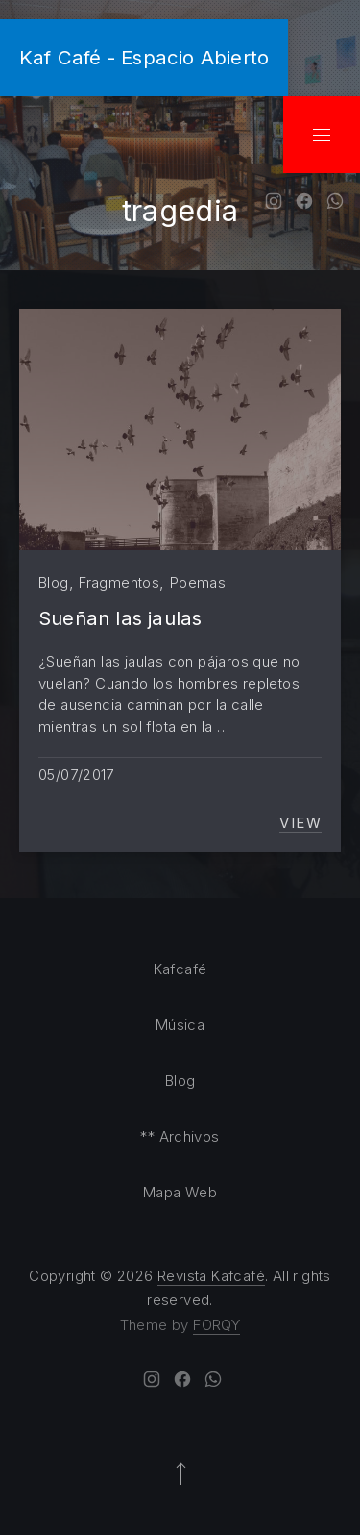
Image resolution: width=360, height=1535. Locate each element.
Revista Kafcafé (211, 1276)
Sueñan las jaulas (120, 618)
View (300, 823)
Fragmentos (119, 582)
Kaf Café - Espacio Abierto (144, 57)
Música (180, 1025)
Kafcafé (180, 969)
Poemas (198, 582)
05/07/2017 (76, 775)
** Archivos (179, 1136)
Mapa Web (180, 1192)
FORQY (216, 1325)
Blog (53, 582)
